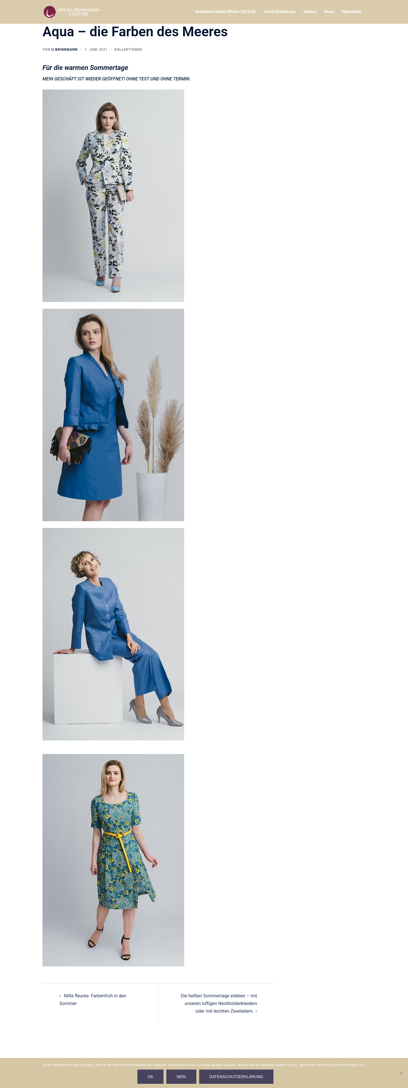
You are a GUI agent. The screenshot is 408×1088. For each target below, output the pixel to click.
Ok (150, 1076)
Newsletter (352, 11)
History (309, 11)
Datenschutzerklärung (236, 1076)
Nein (181, 1076)
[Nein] (401, 1073)
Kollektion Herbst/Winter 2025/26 (226, 11)
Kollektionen (128, 50)
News (329, 11)
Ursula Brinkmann (280, 11)
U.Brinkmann (64, 50)
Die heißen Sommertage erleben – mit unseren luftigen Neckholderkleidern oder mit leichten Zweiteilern (219, 1003)
